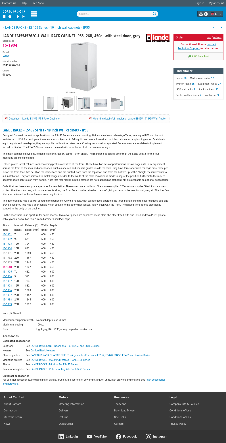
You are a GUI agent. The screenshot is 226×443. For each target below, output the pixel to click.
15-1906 (7, 276)
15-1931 (7, 253)
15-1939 (7, 304)
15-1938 (7, 299)
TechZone (37, 3)
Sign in (200, 3)
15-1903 (7, 243)
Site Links (120, 417)
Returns (63, 417)
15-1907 (7, 281)
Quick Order (66, 423)
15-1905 (7, 271)
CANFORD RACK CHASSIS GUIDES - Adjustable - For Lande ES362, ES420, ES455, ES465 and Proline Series (90, 355)
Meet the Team (13, 417)
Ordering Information (71, 404)
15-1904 (7, 248)
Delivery (217, 37)
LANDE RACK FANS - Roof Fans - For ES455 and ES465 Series (65, 346)
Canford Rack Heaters (43, 350)
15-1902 (7, 239)
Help (24, 3)
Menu (34, 14)
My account (216, 3)
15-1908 (7, 285)
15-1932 (7, 257)
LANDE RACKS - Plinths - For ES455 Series (54, 364)
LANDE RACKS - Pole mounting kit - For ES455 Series (60, 369)
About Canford (12, 404)
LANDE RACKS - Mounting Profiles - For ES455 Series (60, 359)
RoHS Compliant (198, 56)
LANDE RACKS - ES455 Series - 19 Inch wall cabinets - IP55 (45, 130)
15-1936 (7, 290)
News (7, 423)
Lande (6, 55)
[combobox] (117, 14)
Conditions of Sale (181, 417)
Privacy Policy (178, 423)
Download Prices (124, 410)
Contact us (9, 3)
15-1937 (7, 295)
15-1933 (7, 262)
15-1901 (7, 234)
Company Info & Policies (184, 404)
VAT (209, 37)
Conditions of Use (180, 410)
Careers (119, 423)
